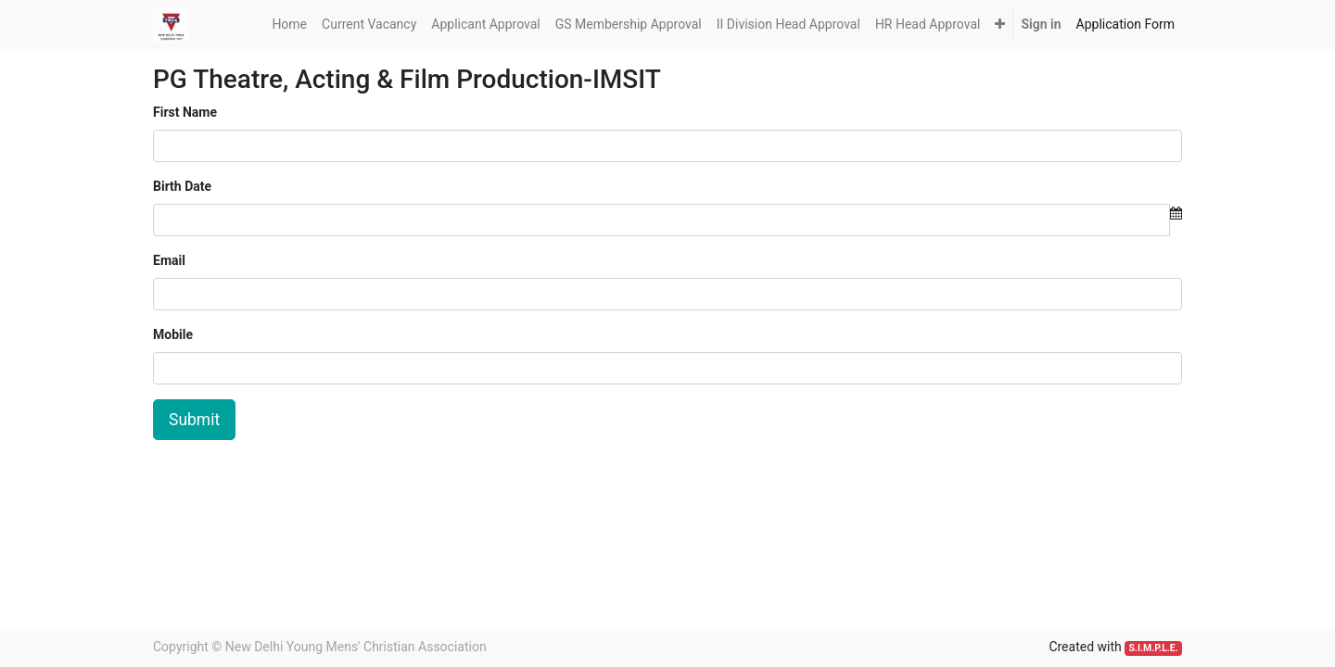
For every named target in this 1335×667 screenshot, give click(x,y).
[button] (999, 24)
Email (169, 260)
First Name (185, 112)
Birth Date (182, 186)
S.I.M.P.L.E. (1152, 648)
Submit (194, 419)
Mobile (173, 334)
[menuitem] (289, 24)
